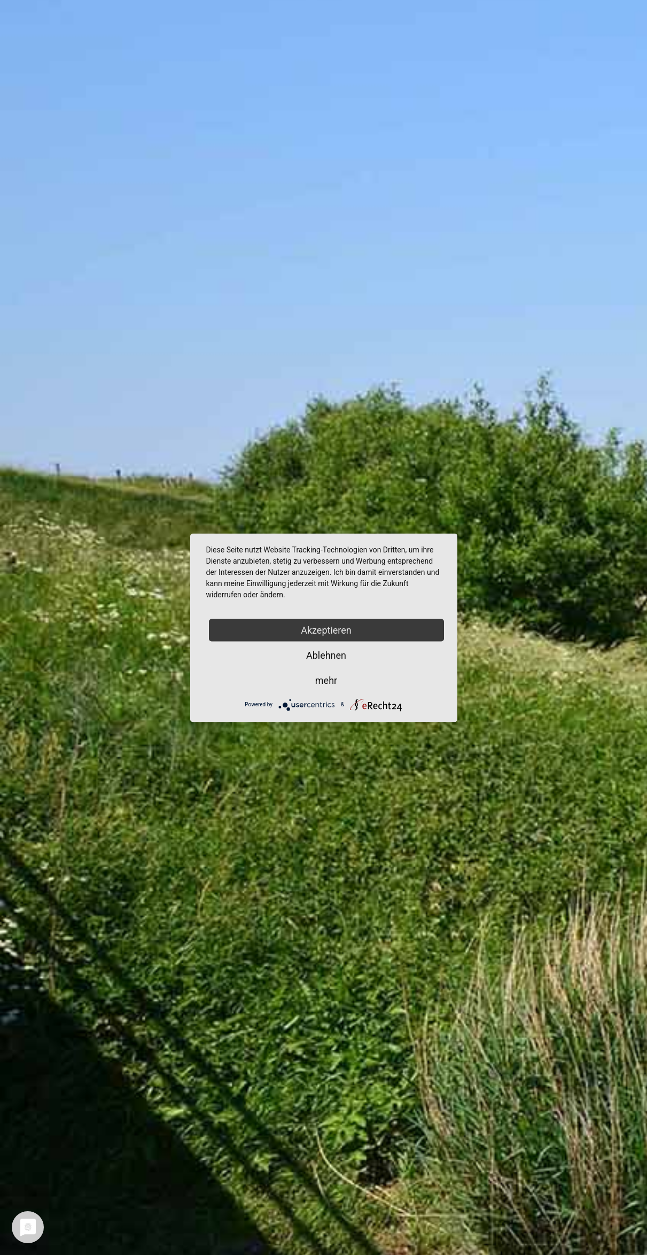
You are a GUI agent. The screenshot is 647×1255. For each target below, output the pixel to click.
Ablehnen (326, 654)
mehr (326, 679)
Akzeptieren (326, 629)
